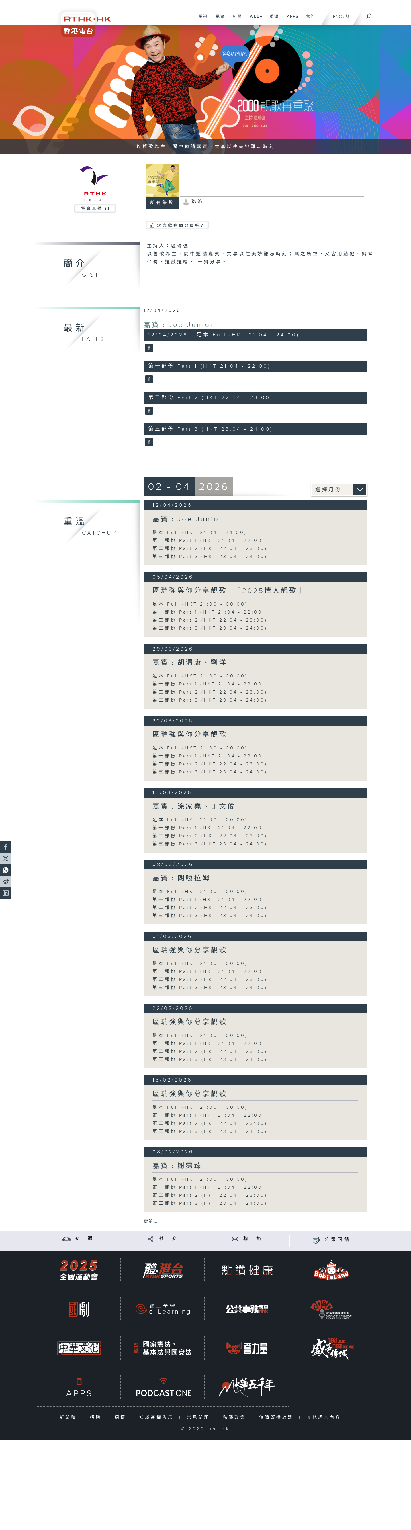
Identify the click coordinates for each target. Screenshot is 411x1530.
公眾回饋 (337, 1240)
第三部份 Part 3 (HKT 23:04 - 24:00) (209, 556)
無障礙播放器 (277, 1417)
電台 (218, 19)
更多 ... (150, 1221)
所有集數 (162, 202)
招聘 (97, 1417)
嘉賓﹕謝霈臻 (177, 1166)
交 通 (84, 1238)
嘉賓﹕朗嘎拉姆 (181, 878)
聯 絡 (253, 1238)
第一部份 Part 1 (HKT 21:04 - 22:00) (208, 540)
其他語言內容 (325, 1417)
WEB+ (254, 19)
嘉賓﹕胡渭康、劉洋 (189, 663)
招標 (122, 1417)
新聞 (235, 19)
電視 (201, 19)
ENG (337, 16)
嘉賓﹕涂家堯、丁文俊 (194, 807)
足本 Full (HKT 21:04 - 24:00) (199, 532)
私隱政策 (235, 1417)
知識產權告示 (157, 1417)
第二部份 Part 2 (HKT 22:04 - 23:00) (209, 548)
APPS (291, 19)
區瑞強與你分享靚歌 (189, 735)
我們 (308, 19)
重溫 (272, 19)
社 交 (169, 1238)
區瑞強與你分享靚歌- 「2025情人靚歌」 (229, 591)
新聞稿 (69, 1417)
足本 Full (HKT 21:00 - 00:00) (200, 604)
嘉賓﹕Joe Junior (179, 325)
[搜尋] (369, 15)
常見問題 (199, 1417)
